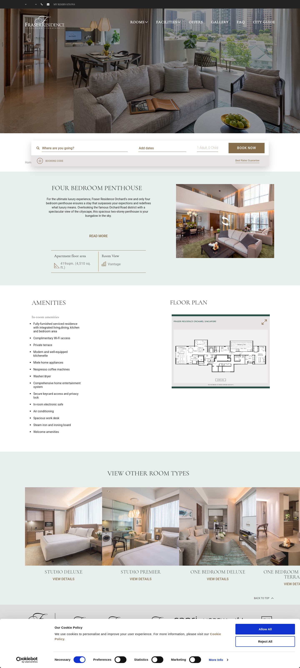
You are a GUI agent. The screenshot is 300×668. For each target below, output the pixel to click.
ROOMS (137, 22)
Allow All (265, 629)
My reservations (64, 4)
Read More (98, 236)
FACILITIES (166, 22)
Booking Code (54, 161)
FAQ (241, 22)
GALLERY (220, 22)
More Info (216, 660)
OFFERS (196, 22)
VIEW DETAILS (63, 598)
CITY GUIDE (264, 22)
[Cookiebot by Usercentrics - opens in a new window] (27, 660)
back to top (263, 598)
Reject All (265, 641)
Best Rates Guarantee (247, 160)
